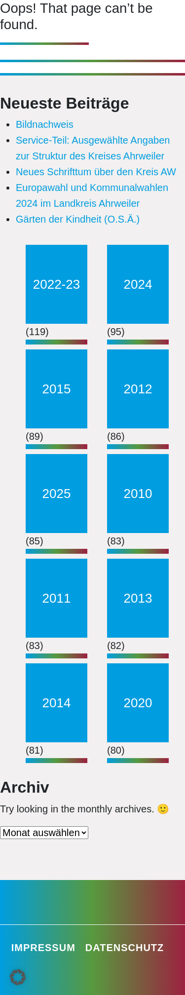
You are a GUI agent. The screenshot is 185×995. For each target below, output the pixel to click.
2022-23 (56, 284)
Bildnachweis (45, 124)
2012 (138, 389)
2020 (138, 702)
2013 (138, 598)
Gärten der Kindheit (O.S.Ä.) (78, 219)
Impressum (43, 947)
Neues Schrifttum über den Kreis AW (96, 171)
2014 (56, 702)
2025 (56, 493)
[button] (18, 977)
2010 (138, 493)
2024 (138, 284)
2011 (56, 598)
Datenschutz (124, 947)
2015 (56, 389)
